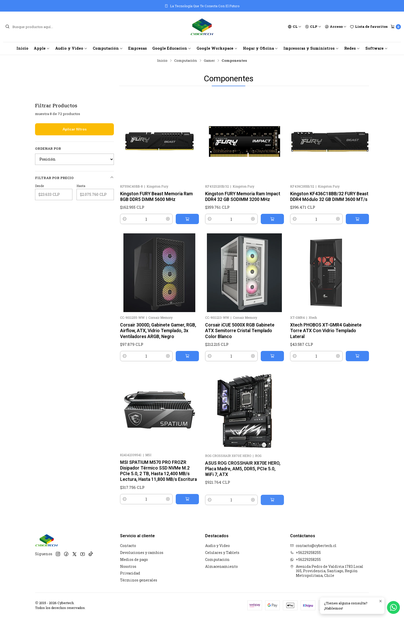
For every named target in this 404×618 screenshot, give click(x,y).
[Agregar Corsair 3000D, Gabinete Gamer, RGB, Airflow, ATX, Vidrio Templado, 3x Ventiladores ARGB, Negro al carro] (187, 380)
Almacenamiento (221, 566)
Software (376, 48)
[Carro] (396, 26)
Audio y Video (71, 48)
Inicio (22, 48)
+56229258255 (305, 552)
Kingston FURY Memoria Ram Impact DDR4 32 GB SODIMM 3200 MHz (242, 196)
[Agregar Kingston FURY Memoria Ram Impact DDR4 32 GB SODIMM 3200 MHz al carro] (272, 219)
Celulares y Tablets (222, 552)
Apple (42, 48)
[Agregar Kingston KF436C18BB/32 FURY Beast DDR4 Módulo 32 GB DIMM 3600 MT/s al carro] (357, 219)
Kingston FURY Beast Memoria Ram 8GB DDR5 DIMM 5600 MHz (156, 196)
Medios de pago (134, 559)
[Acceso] (336, 27)
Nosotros (128, 566)
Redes (352, 48)
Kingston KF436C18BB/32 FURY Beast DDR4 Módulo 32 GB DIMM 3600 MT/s (329, 196)
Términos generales (138, 580)
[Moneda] (313, 27)
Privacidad (130, 573)
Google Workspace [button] (217, 48)
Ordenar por (48, 148)
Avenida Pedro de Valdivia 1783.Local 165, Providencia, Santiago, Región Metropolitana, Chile (326, 571)
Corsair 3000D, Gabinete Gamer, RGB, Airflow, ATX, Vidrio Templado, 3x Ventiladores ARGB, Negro (158, 354)
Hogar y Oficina (260, 48)
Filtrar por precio (74, 177)
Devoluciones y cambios (141, 552)
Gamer (209, 61)
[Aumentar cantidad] (168, 219)
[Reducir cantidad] (124, 219)
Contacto (128, 545)
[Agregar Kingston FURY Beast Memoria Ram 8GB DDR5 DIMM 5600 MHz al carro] (187, 219)
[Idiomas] (295, 27)
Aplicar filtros (75, 129)
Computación (108, 48)
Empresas (137, 48)
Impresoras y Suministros (311, 48)
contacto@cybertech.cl (313, 545)
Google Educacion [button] (171, 48)
